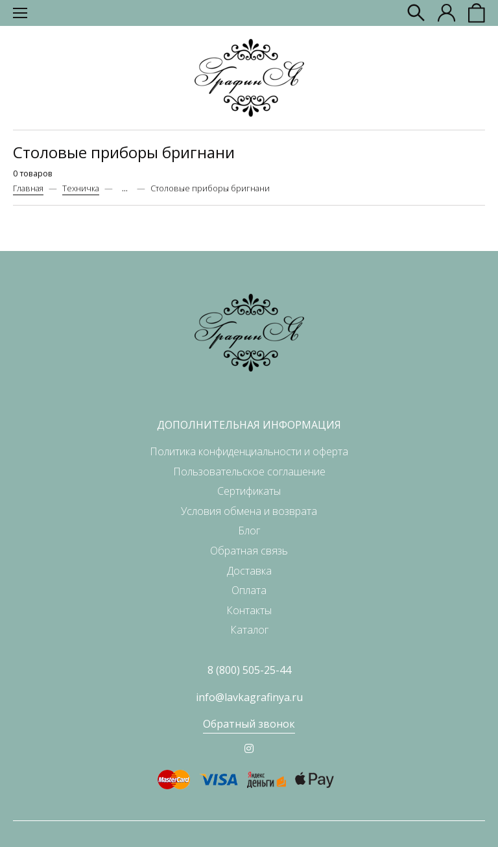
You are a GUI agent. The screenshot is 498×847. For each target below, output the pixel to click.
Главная (28, 188)
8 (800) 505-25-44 (249, 670)
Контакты (249, 610)
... (125, 188)
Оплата (249, 590)
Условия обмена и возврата (249, 511)
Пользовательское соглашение (249, 471)
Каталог (249, 630)
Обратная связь (249, 550)
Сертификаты (249, 491)
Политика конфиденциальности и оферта (249, 451)
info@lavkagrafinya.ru (249, 697)
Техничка (80, 188)
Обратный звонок (249, 724)
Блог (249, 530)
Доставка (249, 571)
